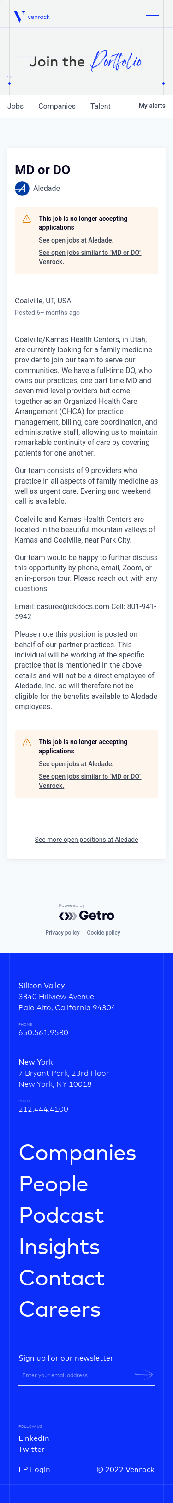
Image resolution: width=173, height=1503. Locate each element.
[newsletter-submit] (143, 1375)
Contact (61, 1279)
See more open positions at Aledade (86, 839)
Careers (59, 1310)
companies (57, 106)
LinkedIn (33, 1438)
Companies (77, 1153)
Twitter (31, 1449)
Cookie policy (103, 932)
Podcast (61, 1216)
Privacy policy (62, 932)
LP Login (34, 1469)
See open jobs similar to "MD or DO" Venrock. (90, 257)
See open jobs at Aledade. (76, 240)
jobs (15, 106)
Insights (59, 1248)
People (53, 1185)
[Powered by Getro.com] (86, 912)
